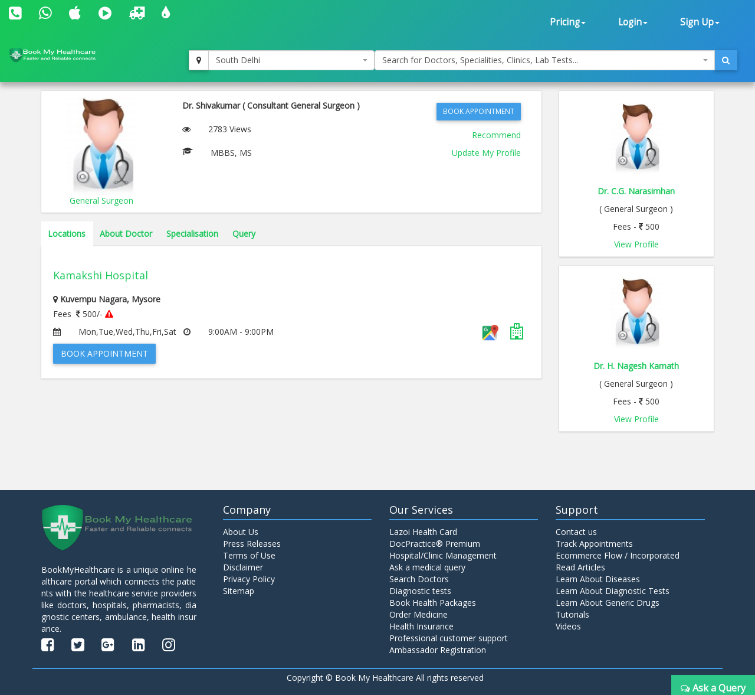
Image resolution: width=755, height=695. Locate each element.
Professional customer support (448, 638)
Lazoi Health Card (423, 531)
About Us (240, 531)
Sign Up (700, 22)
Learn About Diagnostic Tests (612, 590)
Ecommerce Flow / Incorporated (618, 555)
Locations (67, 233)
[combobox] (291, 60)
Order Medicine (418, 614)
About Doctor (126, 233)
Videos (568, 626)
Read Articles (580, 567)
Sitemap (238, 590)
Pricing (568, 22)
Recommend (496, 135)
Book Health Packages (432, 602)
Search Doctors (419, 579)
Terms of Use (249, 555)
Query (243, 233)
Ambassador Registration (437, 649)
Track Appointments (594, 543)
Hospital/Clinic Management (443, 555)
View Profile (636, 244)
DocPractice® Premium (434, 543)
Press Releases (252, 543)
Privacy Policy (249, 579)
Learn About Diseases (598, 579)
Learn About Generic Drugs (607, 602)
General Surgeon (101, 200)
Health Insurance (421, 626)
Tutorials (572, 614)
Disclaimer (243, 567)
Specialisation (192, 233)
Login (633, 22)
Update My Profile (486, 152)
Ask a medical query (427, 567)
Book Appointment (478, 111)
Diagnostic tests (420, 590)
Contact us (576, 531)
